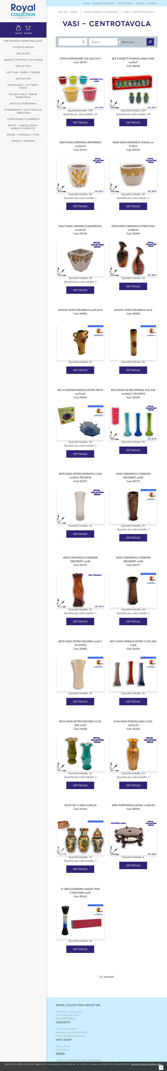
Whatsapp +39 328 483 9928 (71, 1032)
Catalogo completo (103, 3)
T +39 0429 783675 (66, 1028)
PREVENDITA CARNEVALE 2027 (23, 40)
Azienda (140, 3)
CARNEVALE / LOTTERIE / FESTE (23, 86)
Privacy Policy (63, 1046)
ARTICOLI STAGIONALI (23, 103)
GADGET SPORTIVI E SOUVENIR (23, 59)
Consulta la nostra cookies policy (147, 1064)
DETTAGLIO (80, 122)
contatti (151, 3)
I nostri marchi (125, 3)
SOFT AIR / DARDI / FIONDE (23, 72)
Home (86, 3)
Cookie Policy (63, 1049)
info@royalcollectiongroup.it (70, 1035)
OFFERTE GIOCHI (23, 46)
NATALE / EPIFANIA (23, 140)
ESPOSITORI (23, 78)
